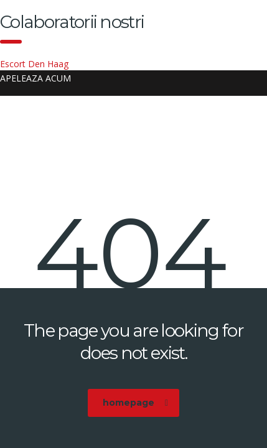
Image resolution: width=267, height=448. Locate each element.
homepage (135, 402)
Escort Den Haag (34, 64)
